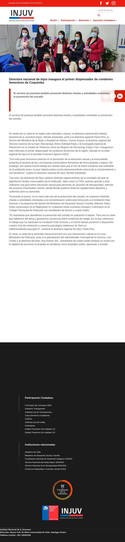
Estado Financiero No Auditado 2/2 (40, 432)
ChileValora (30, 426)
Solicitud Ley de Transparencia (38, 412)
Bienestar (85, 20)
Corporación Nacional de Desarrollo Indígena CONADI (48, 459)
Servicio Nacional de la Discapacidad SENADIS (45, 465)
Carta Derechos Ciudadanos (37, 415)
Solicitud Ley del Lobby (35, 422)
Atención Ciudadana (105, 20)
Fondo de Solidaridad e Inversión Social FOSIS (45, 469)
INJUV (54, 20)
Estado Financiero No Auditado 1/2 (40, 429)
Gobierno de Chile (33, 452)
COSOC (28, 419)
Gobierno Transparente (35, 409)
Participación (69, 20)
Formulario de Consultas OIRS (38, 405)
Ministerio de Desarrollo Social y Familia (42, 455)
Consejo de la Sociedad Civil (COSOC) (25, 3)
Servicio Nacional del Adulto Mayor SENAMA (44, 462)
